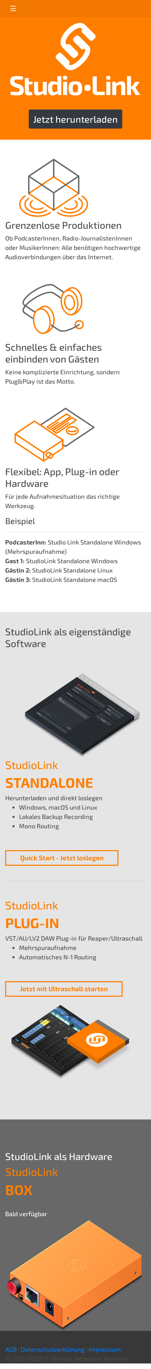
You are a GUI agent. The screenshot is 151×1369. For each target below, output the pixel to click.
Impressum (105, 1349)
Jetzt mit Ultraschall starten (64, 989)
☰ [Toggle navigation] (13, 8)
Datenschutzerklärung (53, 1349)
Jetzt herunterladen (75, 118)
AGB (11, 1349)
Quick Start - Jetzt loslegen (62, 858)
